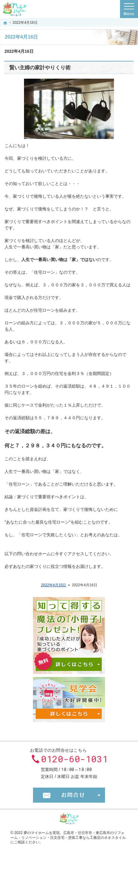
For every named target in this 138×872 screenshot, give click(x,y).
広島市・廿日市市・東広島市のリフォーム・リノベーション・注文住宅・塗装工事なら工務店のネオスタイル (68, 835)
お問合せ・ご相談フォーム (69, 795)
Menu (129, 9)
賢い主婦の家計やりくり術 (39, 68)
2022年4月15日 (53, 585)
